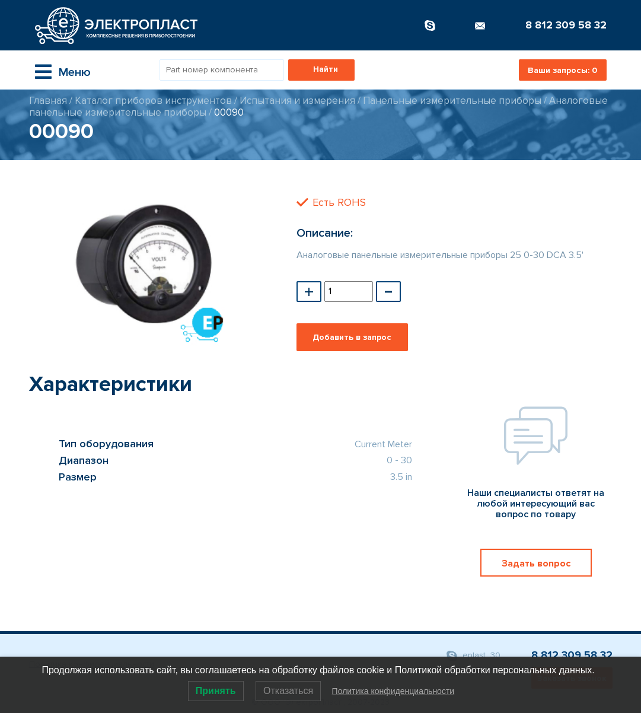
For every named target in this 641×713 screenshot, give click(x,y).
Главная (48, 100)
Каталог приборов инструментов (153, 100)
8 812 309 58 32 (566, 24)
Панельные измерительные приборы (452, 100)
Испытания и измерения (297, 100)
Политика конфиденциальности (393, 691)
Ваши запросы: (562, 70)
